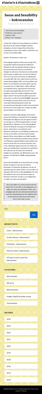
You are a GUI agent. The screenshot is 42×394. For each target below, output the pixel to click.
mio (32, 24)
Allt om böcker (12, 276)
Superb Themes (21, 391)
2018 (9, 360)
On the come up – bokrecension (18, 237)
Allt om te (10, 283)
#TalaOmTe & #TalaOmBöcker (19, 2)
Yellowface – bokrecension (16, 244)
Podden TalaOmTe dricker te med (19, 296)
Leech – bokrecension (15, 231)
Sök (6, 209)
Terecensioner (12, 303)
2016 (9, 366)
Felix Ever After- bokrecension (18, 251)
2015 (9, 373)
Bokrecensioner (12, 290)
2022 (9, 333)
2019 (9, 353)
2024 (9, 326)
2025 (9, 319)
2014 (9, 380)
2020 (9, 346)
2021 (9, 339)
